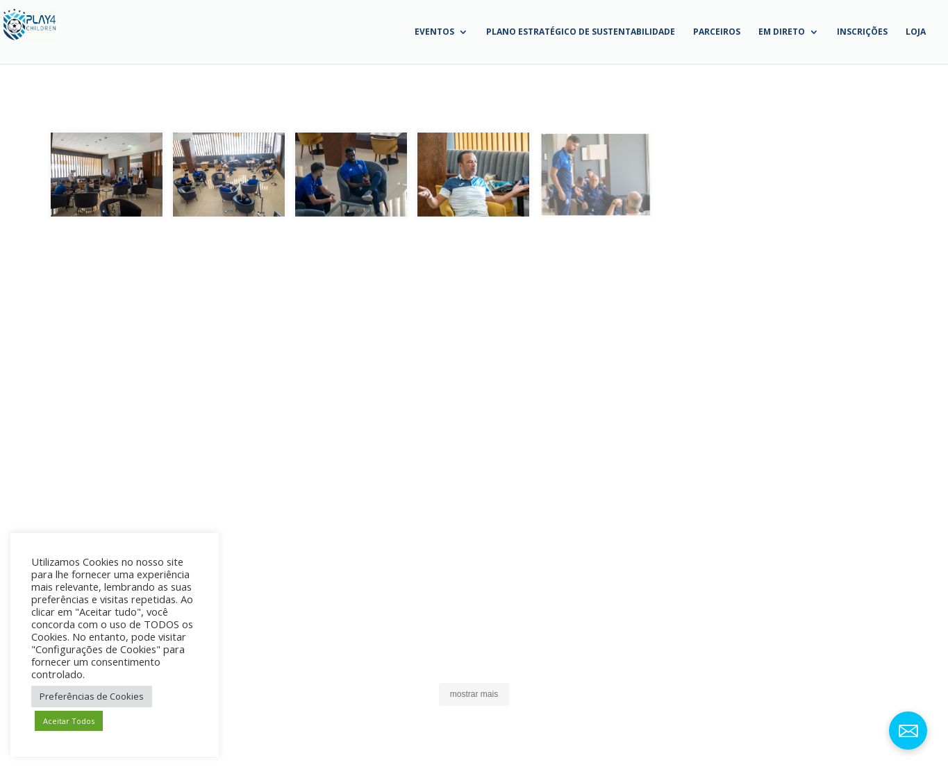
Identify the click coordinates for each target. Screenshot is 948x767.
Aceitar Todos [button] (68, 721)
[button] (109, 174)
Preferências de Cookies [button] (92, 696)
